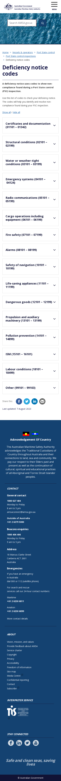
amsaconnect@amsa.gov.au (21, 511)
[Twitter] (27, 401)
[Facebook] (19, 401)
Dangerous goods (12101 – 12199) (31, 303)
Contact (11, 684)
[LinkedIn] (34, 401)
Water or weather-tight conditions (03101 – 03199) (31, 163)
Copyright (12, 654)
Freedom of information (19, 667)
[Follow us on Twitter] (27, 743)
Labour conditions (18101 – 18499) (31, 371)
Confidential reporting (18, 679)
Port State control (46, 52)
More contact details (17, 618)
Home (5, 52)
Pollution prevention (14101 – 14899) (31, 338)
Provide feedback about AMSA (22, 646)
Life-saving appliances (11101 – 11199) (31, 286)
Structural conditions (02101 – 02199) (31, 144)
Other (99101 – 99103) (31, 389)
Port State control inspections (21, 56)
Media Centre (14, 675)
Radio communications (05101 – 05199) (31, 200)
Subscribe (12, 688)
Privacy (10, 658)
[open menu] (54, 4)
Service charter (14, 650)
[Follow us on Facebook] (11, 743)
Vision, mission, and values (20, 641)
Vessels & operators (22, 52)
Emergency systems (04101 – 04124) (31, 181)
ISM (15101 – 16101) (31, 355)
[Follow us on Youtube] (36, 743)
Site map (11, 671)
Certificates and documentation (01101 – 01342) (31, 126)
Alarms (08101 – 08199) (31, 251)
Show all (6, 112)
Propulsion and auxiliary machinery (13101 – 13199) (31, 319)
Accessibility (13, 662)
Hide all (16, 112)
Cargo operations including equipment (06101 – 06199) (31, 218)
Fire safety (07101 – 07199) (31, 236)
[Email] (42, 401)
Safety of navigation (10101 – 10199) (31, 267)
